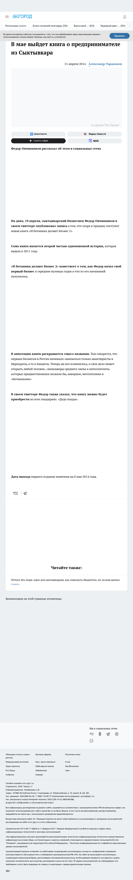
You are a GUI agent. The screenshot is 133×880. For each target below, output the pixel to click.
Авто (67, 770)
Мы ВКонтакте (72, 766)
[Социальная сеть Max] (94, 140)
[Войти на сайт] (124, 16)
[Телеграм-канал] (108, 734)
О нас (67, 762)
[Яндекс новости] (94, 134)
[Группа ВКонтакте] (38, 134)
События (10, 774)
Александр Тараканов (105, 64)
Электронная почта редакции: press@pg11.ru (73, 796)
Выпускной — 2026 (84, 25)
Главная (39, 774)
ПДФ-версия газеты (44, 766)
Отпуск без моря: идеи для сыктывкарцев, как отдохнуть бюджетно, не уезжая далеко (66, 582)
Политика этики (72, 754)
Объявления (41, 770)
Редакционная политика (17, 762)
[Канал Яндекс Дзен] (38, 140)
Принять (119, 35)
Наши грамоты (13, 766)
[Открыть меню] (7, 16)
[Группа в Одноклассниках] (100, 734)
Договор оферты (43, 754)
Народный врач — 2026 (113, 25)
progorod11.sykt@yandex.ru (18, 802)
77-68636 (33, 828)
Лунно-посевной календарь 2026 (50, 25)
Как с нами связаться (45, 762)
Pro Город (10, 770)
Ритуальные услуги (15, 25)
